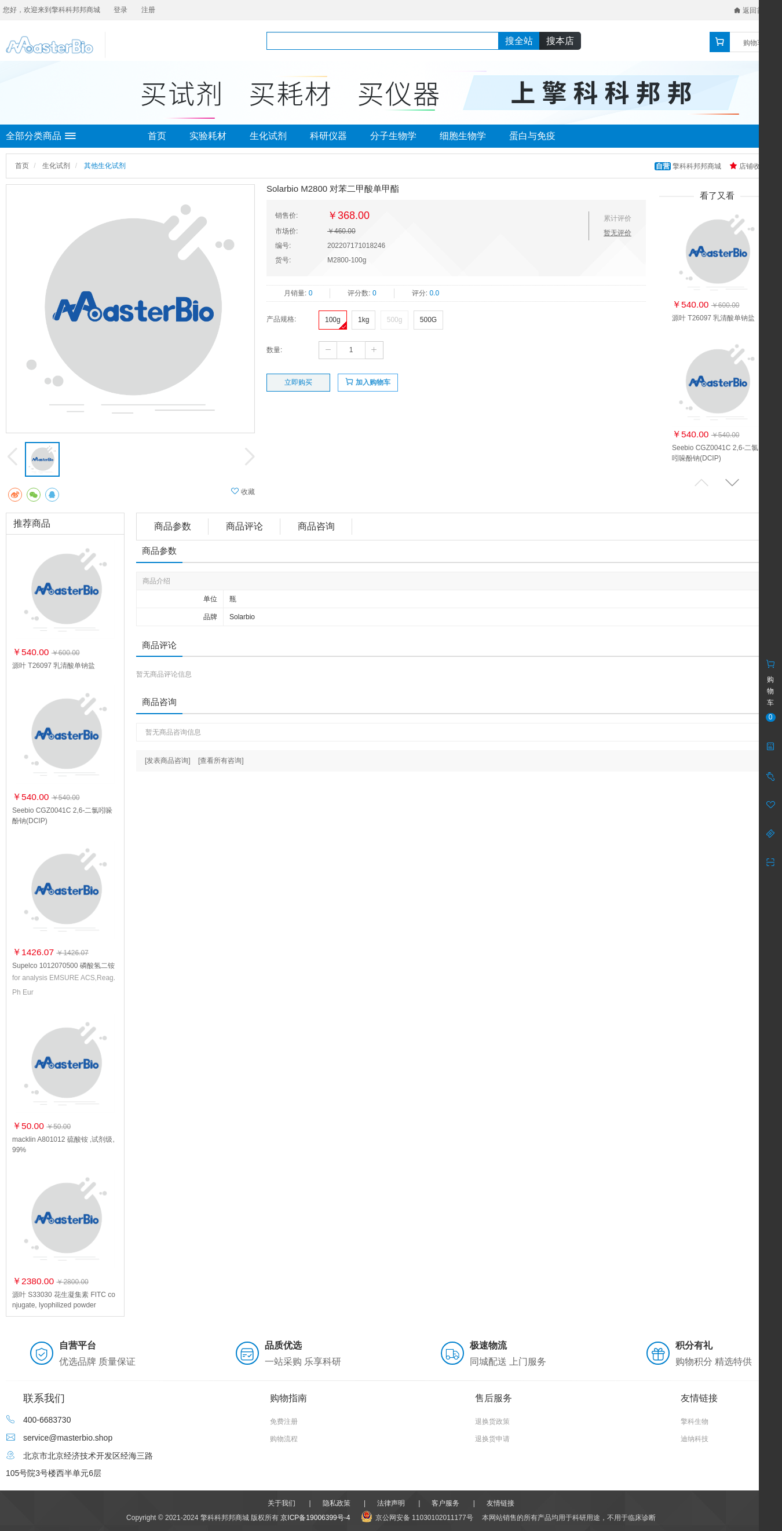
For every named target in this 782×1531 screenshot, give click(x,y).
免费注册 (284, 1421)
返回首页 (752, 10)
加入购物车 (367, 382)
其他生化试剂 (105, 166)
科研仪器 (328, 136)
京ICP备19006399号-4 (315, 1518)
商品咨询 (316, 526)
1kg (363, 320)
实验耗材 (207, 136)
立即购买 (298, 382)
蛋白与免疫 (532, 136)
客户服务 (445, 1503)
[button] (732, 482)
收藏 (243, 491)
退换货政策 (492, 1421)
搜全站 (519, 41)
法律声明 (391, 1503)
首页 (157, 136)
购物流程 (284, 1439)
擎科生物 (694, 1421)
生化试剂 (268, 136)
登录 (120, 10)
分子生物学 (393, 136)
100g (333, 320)
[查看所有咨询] (221, 761)
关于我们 (281, 1503)
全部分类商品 (41, 136)
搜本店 (560, 41)
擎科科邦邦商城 (689, 166)
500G (428, 320)
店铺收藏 (748, 166)
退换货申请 (492, 1439)
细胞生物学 (463, 136)
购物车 (753, 43)
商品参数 (172, 526)
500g (395, 320)
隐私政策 (336, 1503)
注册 (148, 10)
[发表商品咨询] (168, 761)
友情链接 (500, 1503)
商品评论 (244, 526)
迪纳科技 (694, 1439)
